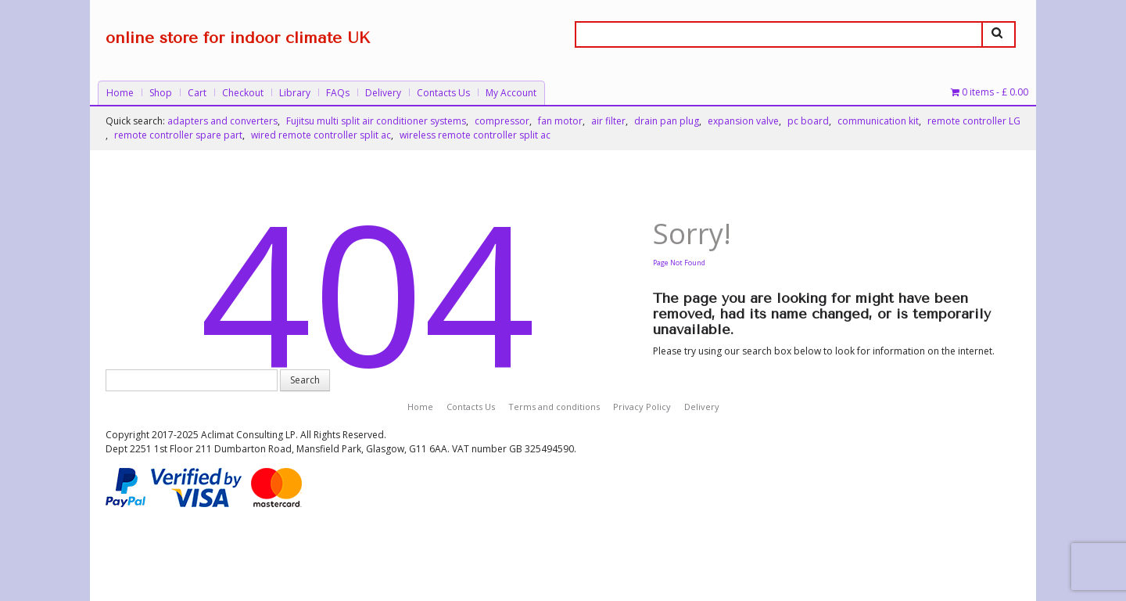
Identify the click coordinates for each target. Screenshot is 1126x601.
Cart (197, 92)
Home (120, 92)
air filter (608, 121)
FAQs (338, 92)
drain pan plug (666, 121)
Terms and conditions (554, 406)
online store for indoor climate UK (238, 38)
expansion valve (743, 121)
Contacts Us (443, 92)
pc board (808, 121)
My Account (511, 92)
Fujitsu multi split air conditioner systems (376, 121)
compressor (502, 121)
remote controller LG (973, 121)
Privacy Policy (642, 406)
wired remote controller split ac (321, 135)
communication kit (878, 121)
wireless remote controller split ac (475, 135)
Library (294, 92)
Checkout (243, 92)
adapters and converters (222, 121)
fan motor (560, 121)
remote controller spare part (178, 135)
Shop (160, 92)
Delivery (383, 92)
